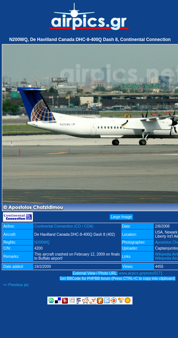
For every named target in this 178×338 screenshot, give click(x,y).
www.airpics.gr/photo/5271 (140, 273)
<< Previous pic (16, 285)
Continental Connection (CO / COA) (63, 226)
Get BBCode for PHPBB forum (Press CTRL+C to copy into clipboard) (117, 278)
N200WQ (42, 242)
